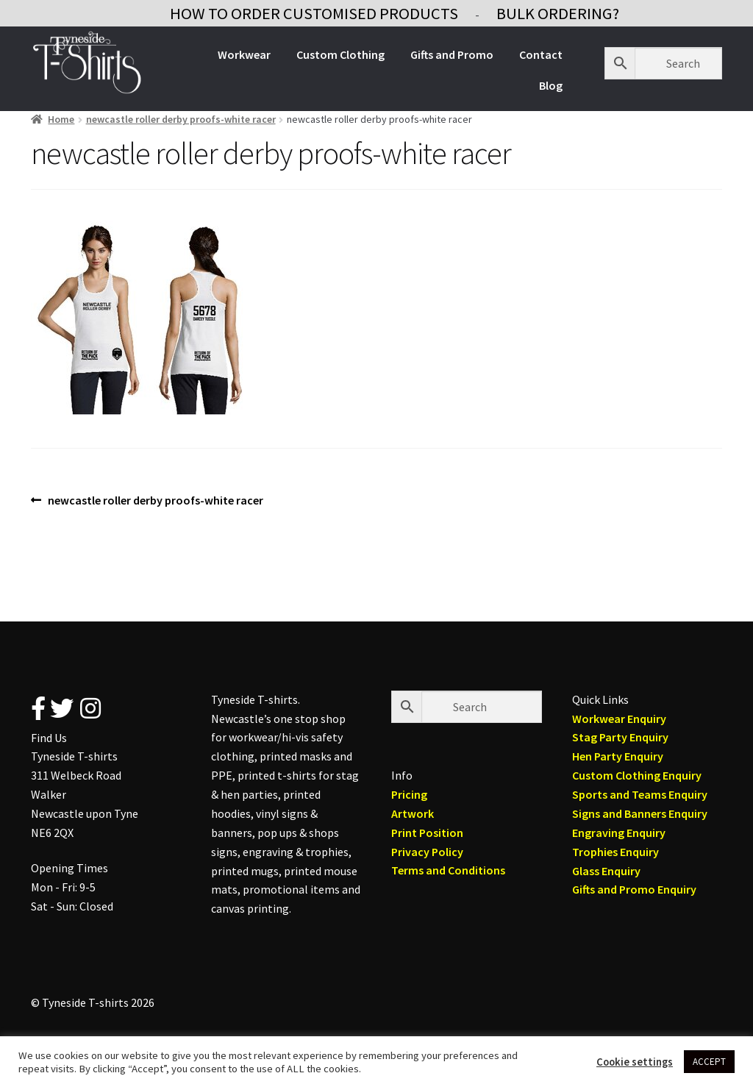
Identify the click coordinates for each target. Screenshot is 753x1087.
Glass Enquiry (606, 870)
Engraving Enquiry (618, 832)
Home (61, 119)
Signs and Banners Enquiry (639, 813)
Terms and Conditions (448, 870)
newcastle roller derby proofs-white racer (181, 119)
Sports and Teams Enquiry (639, 794)
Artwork (412, 813)
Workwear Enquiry (619, 718)
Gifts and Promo (451, 54)
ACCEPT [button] (709, 1061)
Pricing (409, 794)
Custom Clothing (340, 54)
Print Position (427, 832)
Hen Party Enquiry (617, 756)
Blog (551, 85)
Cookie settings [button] (634, 1062)
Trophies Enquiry (615, 851)
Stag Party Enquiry (620, 737)
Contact (541, 54)
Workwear (244, 54)
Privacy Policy (427, 851)
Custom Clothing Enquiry (637, 775)
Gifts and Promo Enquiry (634, 889)
